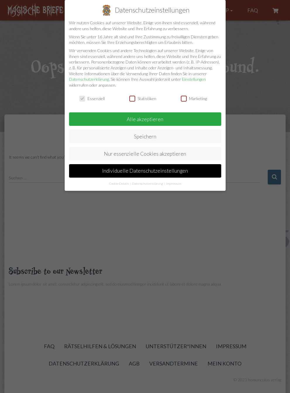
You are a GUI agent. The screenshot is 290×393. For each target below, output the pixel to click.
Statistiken (142, 98)
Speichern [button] (145, 136)
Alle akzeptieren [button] (145, 119)
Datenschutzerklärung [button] (148, 183)
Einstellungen (194, 79)
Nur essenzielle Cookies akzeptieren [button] (145, 154)
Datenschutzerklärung (89, 79)
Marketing (194, 98)
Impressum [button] (173, 183)
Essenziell (92, 98)
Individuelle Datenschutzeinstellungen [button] (145, 171)
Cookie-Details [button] (119, 183)
